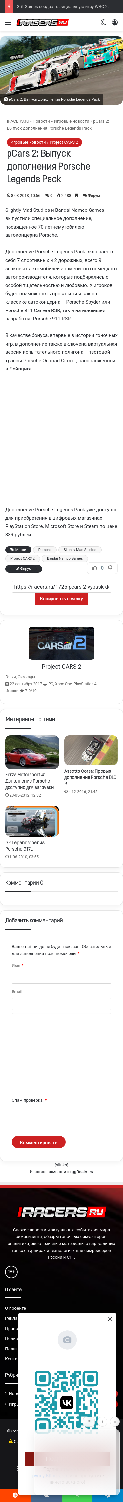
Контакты (15, 1358)
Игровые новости (71, 121)
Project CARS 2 (22, 558)
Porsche (44, 550)
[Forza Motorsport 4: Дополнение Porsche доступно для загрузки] (32, 752)
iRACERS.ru (18, 121)
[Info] (102, 1422)
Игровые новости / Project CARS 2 (44, 142)
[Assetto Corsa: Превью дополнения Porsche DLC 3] (91, 750)
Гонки (10, 677)
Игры (14, 1404)
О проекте (15, 1308)
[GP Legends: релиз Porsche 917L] (32, 821)
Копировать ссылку (61, 598)
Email (17, 991)
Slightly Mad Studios (80, 550)
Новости (41, 121)
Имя (17, 965)
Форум (94, 195)
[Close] (115, 1422)
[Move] (89, 1422)
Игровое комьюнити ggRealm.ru (61, 1171)
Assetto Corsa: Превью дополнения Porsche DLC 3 (90, 778)
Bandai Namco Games (65, 558)
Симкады (26, 677)
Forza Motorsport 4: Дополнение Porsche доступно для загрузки (29, 781)
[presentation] (62, 1120)
